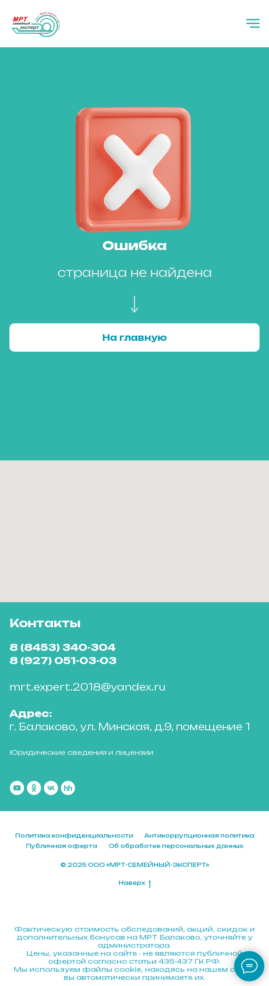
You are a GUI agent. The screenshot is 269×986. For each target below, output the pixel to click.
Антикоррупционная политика (199, 835)
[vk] (51, 788)
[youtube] (17, 788)
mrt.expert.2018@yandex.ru (87, 687)
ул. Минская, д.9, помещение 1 (165, 727)
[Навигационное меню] (253, 23)
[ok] (34, 788)
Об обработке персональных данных (176, 845)
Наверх (134, 883)
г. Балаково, (43, 727)
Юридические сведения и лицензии (81, 752)
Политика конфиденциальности (74, 835)
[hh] (68, 788)
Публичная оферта (61, 845)
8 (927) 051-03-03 (63, 660)
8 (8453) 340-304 (62, 647)
